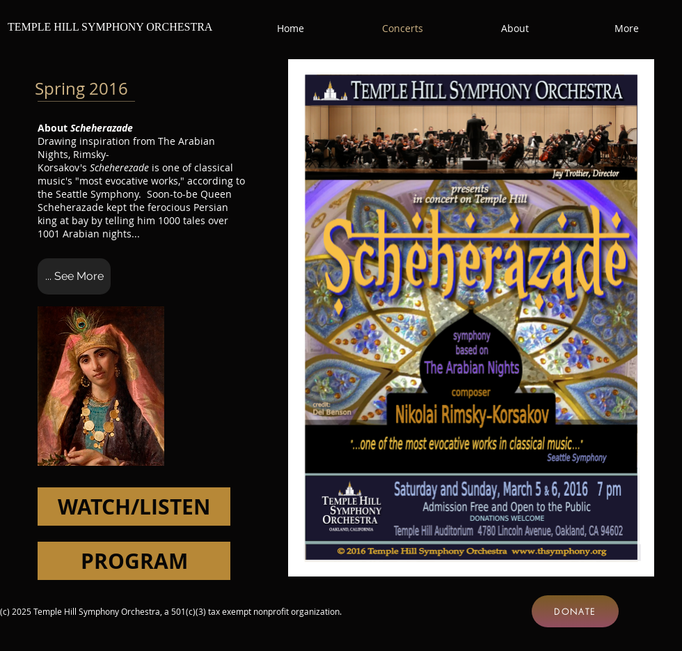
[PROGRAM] (134, 561)
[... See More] (74, 276)
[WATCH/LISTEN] (134, 506)
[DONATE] (575, 611)
